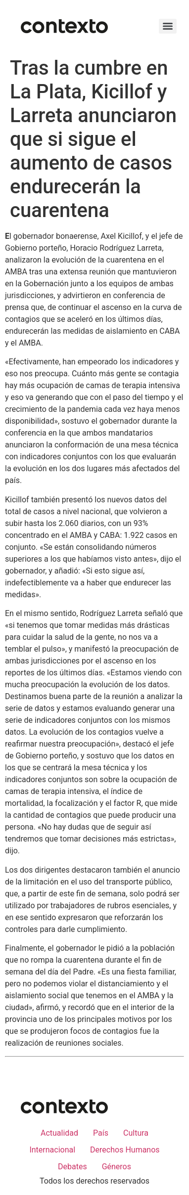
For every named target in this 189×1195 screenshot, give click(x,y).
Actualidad (59, 1133)
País (100, 1133)
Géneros (116, 1166)
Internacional (52, 1149)
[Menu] (168, 26)
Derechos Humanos (124, 1149)
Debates (72, 1166)
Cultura (135, 1133)
